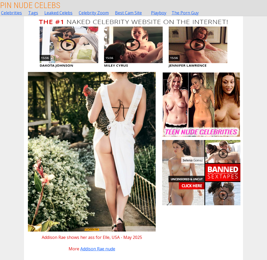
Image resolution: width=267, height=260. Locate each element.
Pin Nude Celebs (30, 5)
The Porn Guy (185, 13)
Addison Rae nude (97, 249)
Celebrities (11, 13)
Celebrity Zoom (94, 13)
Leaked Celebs (58, 13)
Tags (33, 13)
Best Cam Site (128, 13)
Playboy (158, 13)
